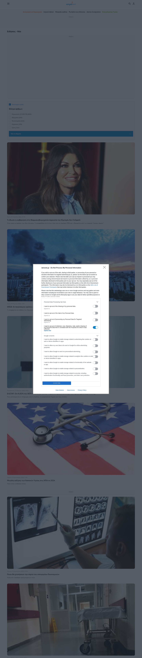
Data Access (71, 390)
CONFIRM (56, 383)
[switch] (95, 306)
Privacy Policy (82, 390)
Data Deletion (60, 390)
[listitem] (71, 302)
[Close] (105, 268)
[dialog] (71, 329)
